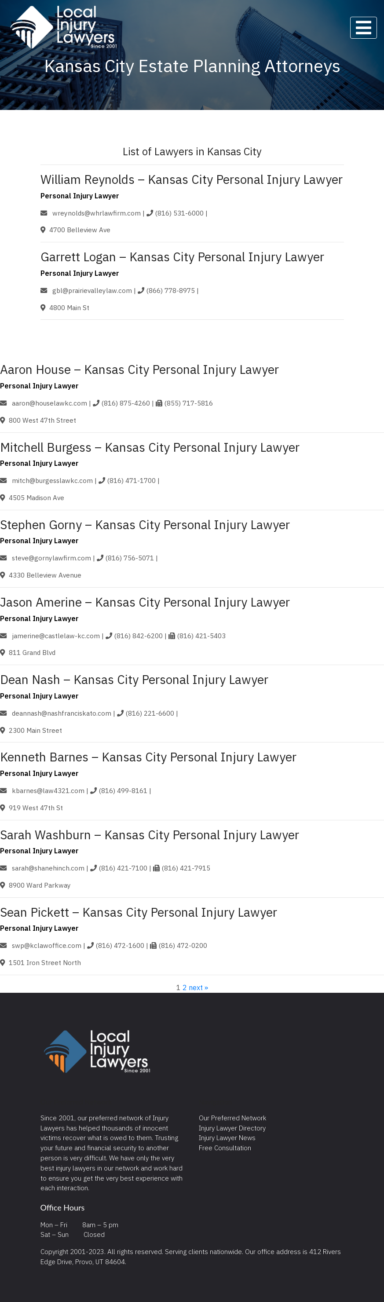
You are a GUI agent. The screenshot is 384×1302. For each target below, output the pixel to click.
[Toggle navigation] (363, 28)
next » (198, 987)
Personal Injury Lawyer (79, 195)
